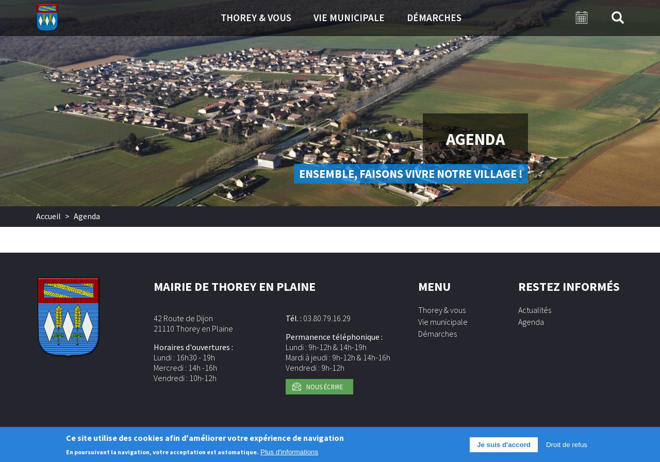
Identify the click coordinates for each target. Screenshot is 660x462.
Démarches (434, 17)
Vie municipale (349, 17)
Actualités (534, 310)
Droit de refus (566, 447)
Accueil (48, 216)
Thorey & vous (256, 17)
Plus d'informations (289, 454)
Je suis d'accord (504, 447)
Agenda (531, 322)
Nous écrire (324, 387)
